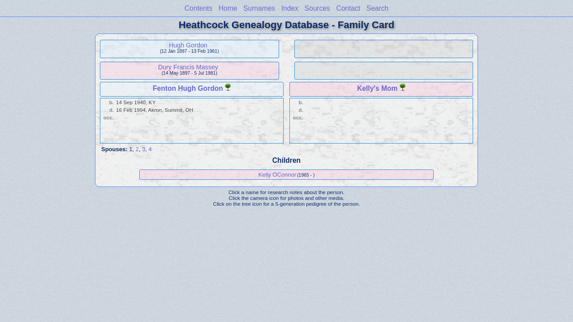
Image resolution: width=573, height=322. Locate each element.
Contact (348, 8)
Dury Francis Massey (188, 67)
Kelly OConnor (277, 174)
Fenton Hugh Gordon (188, 88)
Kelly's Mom (377, 88)
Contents (198, 8)
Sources (317, 8)
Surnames (259, 8)
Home (228, 8)
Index (289, 8)
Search (377, 8)
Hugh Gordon (188, 45)
